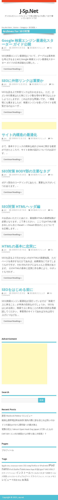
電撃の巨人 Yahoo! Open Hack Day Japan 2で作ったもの (27, 429)
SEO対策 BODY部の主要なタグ (26, 171)
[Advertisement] (30, 125)
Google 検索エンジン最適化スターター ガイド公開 (28, 42)
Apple (4, 466)
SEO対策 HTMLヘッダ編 (21, 206)
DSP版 (29, 466)
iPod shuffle (14, 469)
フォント (41, 476)
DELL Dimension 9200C (15, 466)
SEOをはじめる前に (17, 289)
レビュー (7, 479)
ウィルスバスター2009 (40, 473)
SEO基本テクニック (37, 48)
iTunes (22, 469)
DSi (25, 466)
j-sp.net (29, 11)
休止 (19, 480)
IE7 (39, 466)
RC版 (37, 469)
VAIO (47, 469)
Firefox (34, 466)
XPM (51, 469)
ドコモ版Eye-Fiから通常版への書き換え (19, 424)
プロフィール (8, 450)
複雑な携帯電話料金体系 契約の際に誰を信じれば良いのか (28, 420)
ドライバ (34, 476)
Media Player (30, 469)
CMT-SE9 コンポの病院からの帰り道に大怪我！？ (24, 433)
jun (5, 48)
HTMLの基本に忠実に (19, 246)
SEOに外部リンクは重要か (23, 80)
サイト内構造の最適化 (19, 134)
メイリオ (47, 476)
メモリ (53, 476)
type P (41, 469)
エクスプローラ (12, 476)
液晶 (26, 479)
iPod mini (44, 465)
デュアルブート (24, 476)
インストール (23, 472)
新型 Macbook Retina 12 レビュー (17, 415)
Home (15, 27)
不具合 (15, 480)
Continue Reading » (12, 69)
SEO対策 (32, 27)
